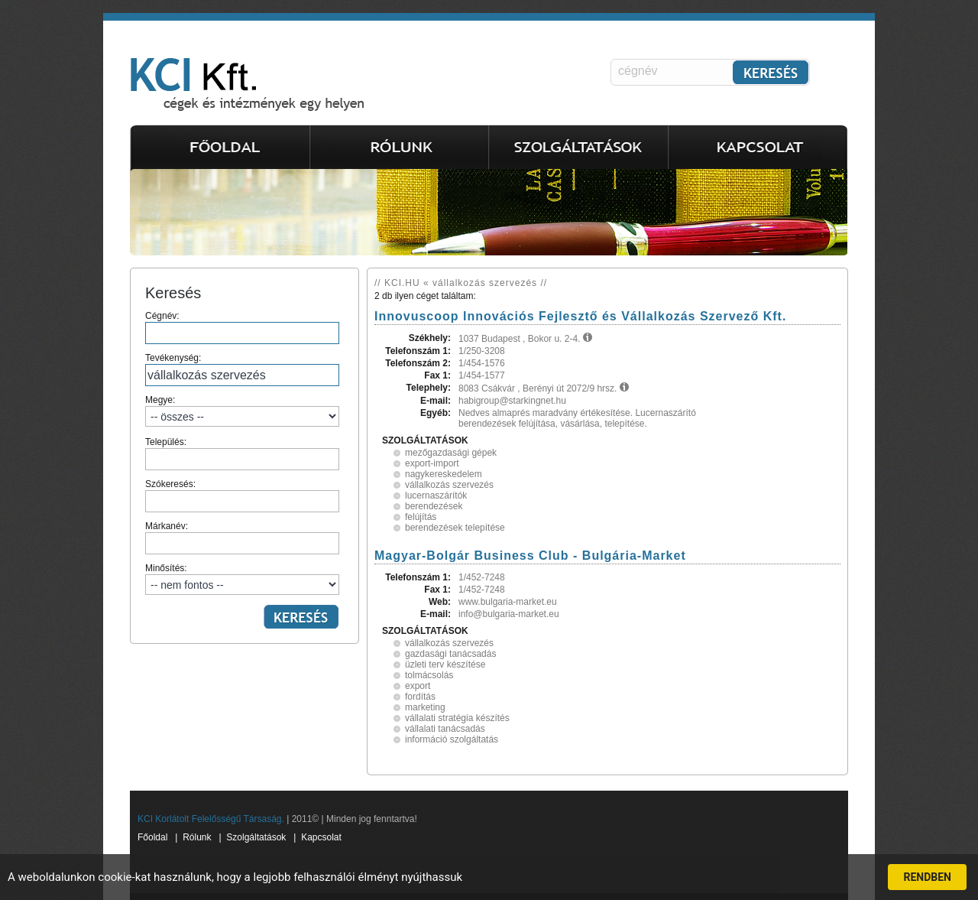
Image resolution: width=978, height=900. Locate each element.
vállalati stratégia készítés (457, 718)
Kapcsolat (321, 837)
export (417, 686)
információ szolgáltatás (451, 739)
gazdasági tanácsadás (450, 653)
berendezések (433, 506)
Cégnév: (242, 327)
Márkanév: (242, 537)
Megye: (242, 411)
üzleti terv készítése (445, 664)
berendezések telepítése (455, 527)
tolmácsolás (429, 675)
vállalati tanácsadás (445, 728)
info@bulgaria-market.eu (508, 614)
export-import (432, 463)
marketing (425, 707)
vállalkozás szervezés (449, 484)
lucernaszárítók (436, 495)
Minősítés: (242, 579)
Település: (242, 453)
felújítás (420, 517)
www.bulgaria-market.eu (507, 601)
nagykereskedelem (443, 474)
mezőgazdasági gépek (451, 452)
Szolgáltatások (256, 837)
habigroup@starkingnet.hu (512, 400)
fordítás (420, 696)
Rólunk (197, 837)
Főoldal (152, 837)
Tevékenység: (242, 369)
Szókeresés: (242, 495)
